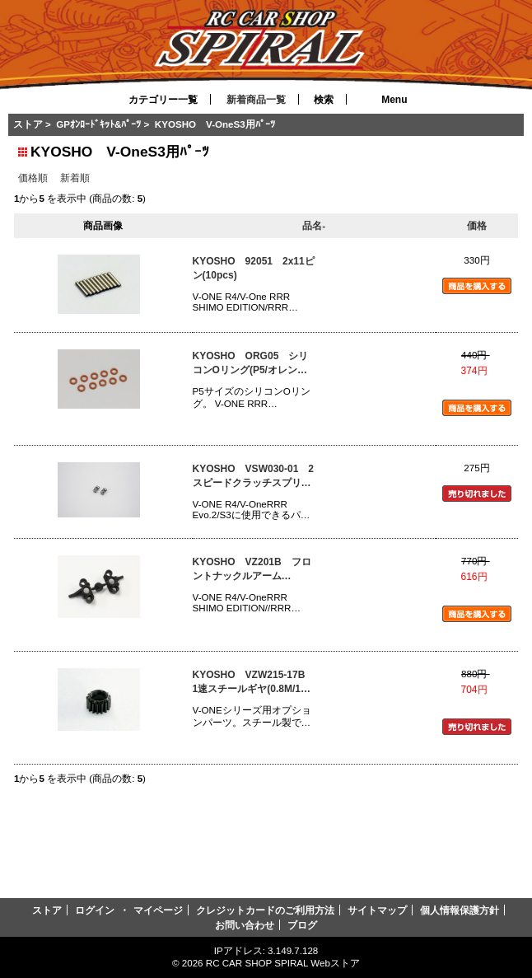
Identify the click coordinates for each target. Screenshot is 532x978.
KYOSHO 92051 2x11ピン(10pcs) (254, 268)
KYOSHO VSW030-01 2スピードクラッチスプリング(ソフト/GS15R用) (253, 476)
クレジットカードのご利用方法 (265, 910)
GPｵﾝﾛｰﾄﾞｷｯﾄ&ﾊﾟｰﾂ (98, 124)
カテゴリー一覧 (163, 99)
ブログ (302, 925)
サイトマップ (377, 910)
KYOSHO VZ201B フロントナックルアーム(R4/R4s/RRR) (252, 569)
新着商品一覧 (256, 99)
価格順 (33, 177)
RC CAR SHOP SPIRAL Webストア (283, 962)
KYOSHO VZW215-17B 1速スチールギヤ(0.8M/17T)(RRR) (254, 682)
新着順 (75, 177)
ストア (28, 124)
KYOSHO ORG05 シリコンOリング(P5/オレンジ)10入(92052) (251, 363)
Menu (394, 99)
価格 (477, 225)
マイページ (158, 910)
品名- (313, 225)
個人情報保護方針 (459, 910)
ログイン (94, 910)
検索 (324, 99)
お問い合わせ (244, 925)
